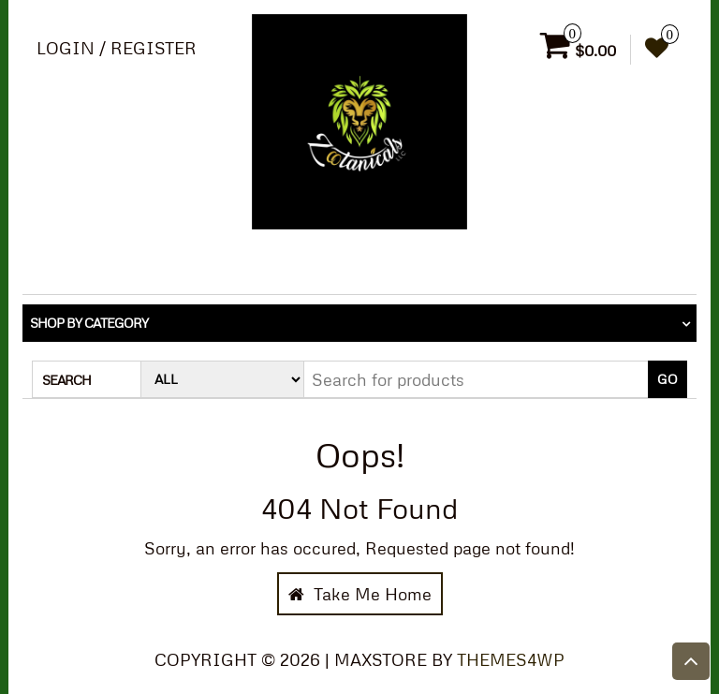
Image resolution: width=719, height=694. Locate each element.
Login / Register (117, 47)
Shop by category (89, 323)
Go (667, 379)
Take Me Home (360, 593)
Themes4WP (511, 659)
